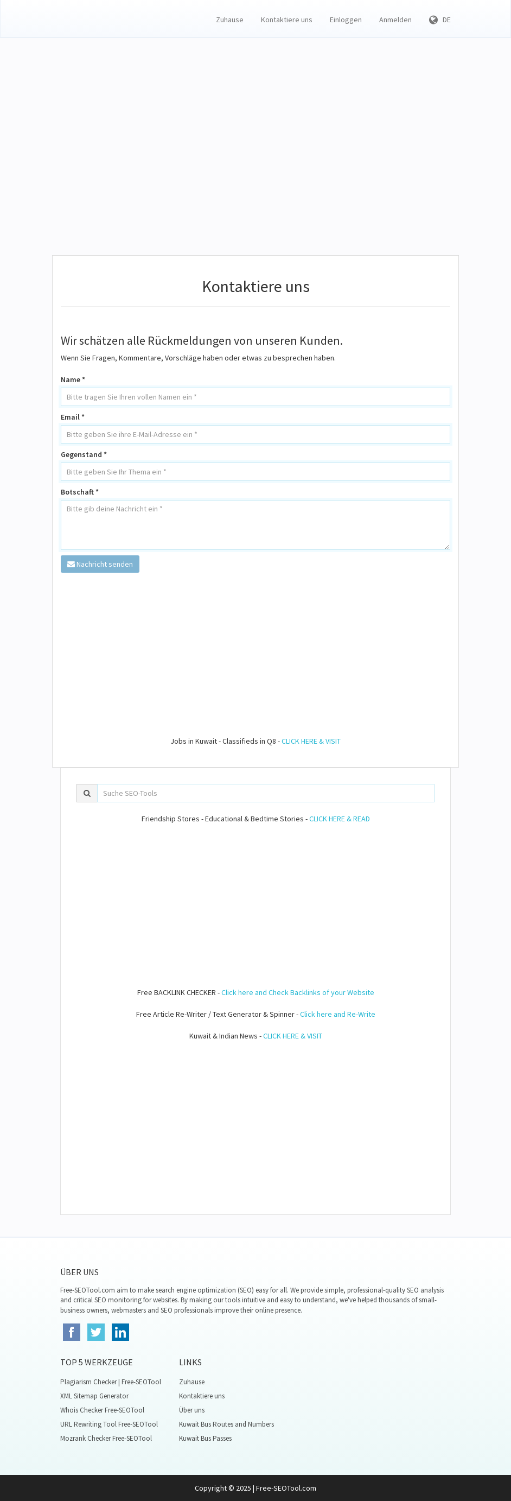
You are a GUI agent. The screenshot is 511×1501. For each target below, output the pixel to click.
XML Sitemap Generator (94, 1396)
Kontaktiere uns (286, 19)
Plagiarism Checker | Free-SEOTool (110, 1381)
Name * (73, 379)
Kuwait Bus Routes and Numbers (226, 1424)
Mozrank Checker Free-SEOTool (106, 1438)
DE (440, 19)
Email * (73, 417)
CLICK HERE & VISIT (311, 741)
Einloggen (346, 19)
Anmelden (395, 19)
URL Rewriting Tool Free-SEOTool (109, 1424)
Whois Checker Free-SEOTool (102, 1410)
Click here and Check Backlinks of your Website (297, 992)
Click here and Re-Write (337, 1014)
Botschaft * (80, 492)
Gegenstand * (84, 454)
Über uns (192, 1410)
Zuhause (230, 19)
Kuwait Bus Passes (205, 1438)
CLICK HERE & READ (339, 819)
